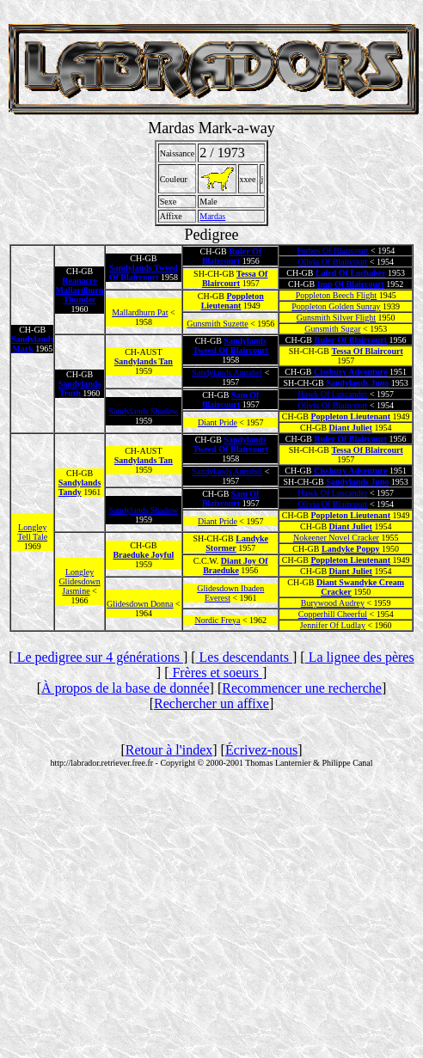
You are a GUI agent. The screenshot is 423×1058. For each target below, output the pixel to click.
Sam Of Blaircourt (230, 399)
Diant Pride (217, 422)
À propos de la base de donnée (125, 688)
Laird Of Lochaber (351, 273)
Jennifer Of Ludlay (332, 625)
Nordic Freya (217, 620)
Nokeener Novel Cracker (336, 537)
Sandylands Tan (143, 361)
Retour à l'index (169, 750)
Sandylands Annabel (227, 372)
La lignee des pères (359, 657)
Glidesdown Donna (140, 604)
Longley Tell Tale (32, 532)
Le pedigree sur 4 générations (98, 657)
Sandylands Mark (32, 343)
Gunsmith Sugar (332, 328)
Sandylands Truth (79, 388)
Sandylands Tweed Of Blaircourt (143, 272)
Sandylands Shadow (143, 411)
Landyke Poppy (351, 548)
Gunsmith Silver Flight (336, 317)
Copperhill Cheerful (332, 614)
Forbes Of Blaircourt (332, 250)
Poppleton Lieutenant (232, 300)
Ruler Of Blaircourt (231, 256)
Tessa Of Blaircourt (235, 278)
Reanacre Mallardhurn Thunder (79, 290)
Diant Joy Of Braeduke (235, 565)
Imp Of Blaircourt (350, 284)
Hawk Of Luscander (332, 394)
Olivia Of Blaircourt (332, 261)
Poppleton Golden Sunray (335, 306)
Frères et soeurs (215, 672)
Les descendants (244, 657)
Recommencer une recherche (302, 688)
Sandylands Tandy (79, 487)
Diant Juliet (350, 427)
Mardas (212, 216)
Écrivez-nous (261, 750)
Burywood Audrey (333, 603)
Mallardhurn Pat (140, 312)
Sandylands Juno (357, 383)
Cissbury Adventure (351, 371)
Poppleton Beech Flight (336, 295)
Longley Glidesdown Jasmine (79, 581)
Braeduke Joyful (143, 555)
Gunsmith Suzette (217, 323)
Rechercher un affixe (211, 703)
